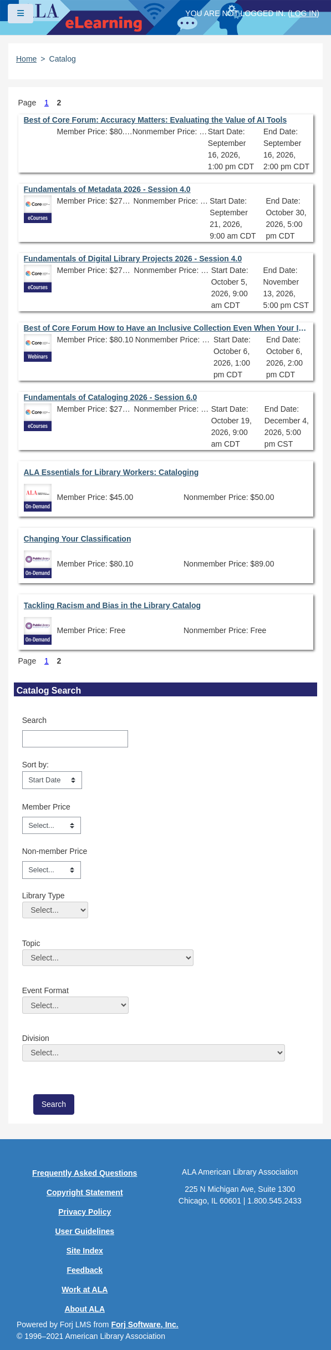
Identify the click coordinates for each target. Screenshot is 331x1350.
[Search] (75, 739)
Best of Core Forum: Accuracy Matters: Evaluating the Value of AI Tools (155, 119)
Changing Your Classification (77, 538)
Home (26, 58)
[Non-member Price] (51, 870)
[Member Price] (51, 826)
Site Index (85, 1250)
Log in (304, 13)
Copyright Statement (85, 1192)
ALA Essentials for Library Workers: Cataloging (111, 472)
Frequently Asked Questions (84, 1173)
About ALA (84, 1309)
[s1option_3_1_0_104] (52, 780)
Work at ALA (85, 1289)
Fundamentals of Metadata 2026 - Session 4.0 (107, 189)
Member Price (46, 806)
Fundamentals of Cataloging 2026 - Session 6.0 (110, 397)
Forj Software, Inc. (144, 1324)
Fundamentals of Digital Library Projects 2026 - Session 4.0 (133, 258)
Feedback (85, 1270)
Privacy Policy (84, 1211)
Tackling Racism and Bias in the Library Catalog (112, 605)
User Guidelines (84, 1231)
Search (34, 720)
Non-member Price (54, 851)
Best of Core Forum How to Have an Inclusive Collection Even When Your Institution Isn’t (166, 327)
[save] (53, 1104)
